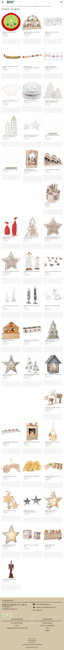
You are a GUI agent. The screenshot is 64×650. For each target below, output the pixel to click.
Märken (47, 630)
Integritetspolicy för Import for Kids (16, 628)
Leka (47, 628)
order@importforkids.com (9, 609)
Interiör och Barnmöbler (47, 625)
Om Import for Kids (16, 623)
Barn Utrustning (47, 623)
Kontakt (16, 625)
